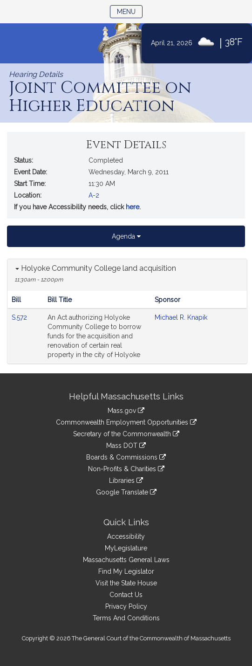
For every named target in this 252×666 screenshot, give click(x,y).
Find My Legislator (126, 571)
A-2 (94, 195)
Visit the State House (126, 583)
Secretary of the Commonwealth (126, 434)
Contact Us (126, 594)
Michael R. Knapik (181, 317)
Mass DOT (126, 445)
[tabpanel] (127, 311)
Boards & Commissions (126, 457)
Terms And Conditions (126, 618)
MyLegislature (126, 548)
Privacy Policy (126, 606)
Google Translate (126, 492)
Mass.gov (126, 410)
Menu (130, 11)
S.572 (20, 317)
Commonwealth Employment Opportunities (126, 422)
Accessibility (126, 536)
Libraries (126, 480)
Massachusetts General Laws (126, 559)
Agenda (126, 236)
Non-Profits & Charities (126, 469)
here (132, 207)
